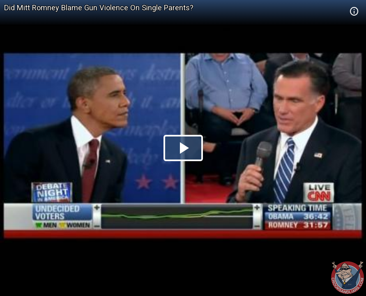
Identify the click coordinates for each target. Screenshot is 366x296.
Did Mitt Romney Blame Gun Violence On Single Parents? (98, 7)
